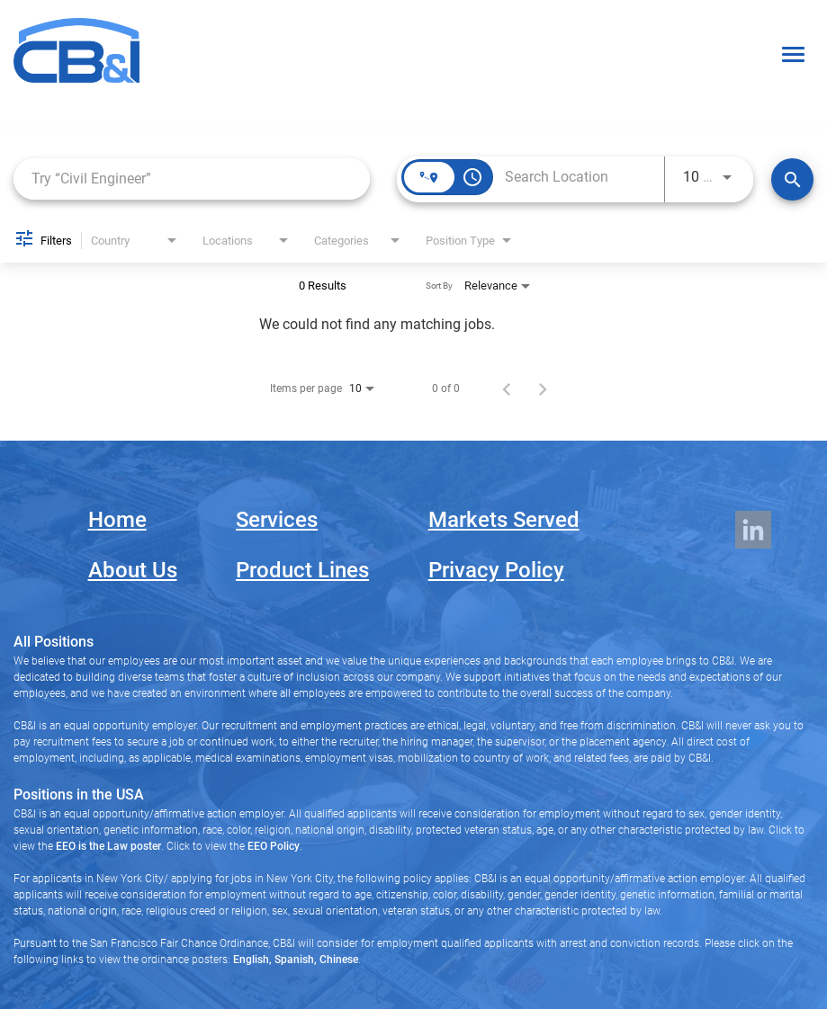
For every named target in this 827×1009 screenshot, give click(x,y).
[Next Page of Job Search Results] (543, 388)
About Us (132, 570)
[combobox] (191, 178)
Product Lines (302, 570)
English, (252, 959)
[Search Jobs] (792, 179)
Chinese (337, 959)
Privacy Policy (496, 570)
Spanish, (294, 959)
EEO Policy (273, 846)
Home (117, 519)
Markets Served (504, 519)
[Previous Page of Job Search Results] (507, 388)
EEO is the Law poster (108, 846)
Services (277, 519)
